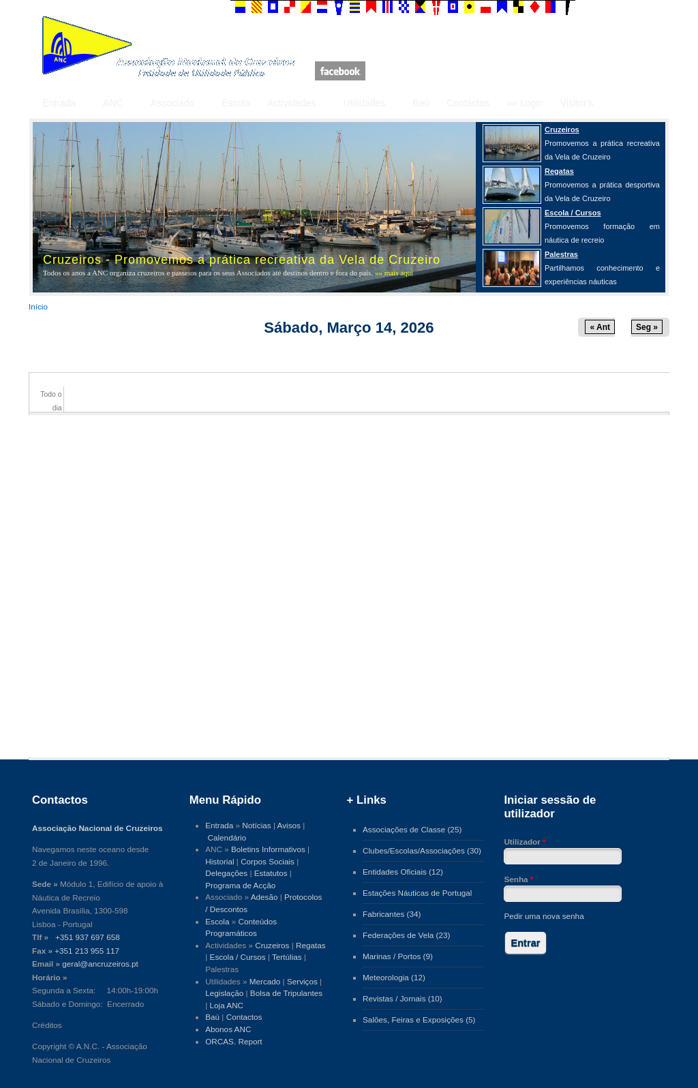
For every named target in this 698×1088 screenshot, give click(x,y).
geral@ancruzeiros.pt (100, 963)
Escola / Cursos (238, 956)
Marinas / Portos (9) (398, 956)
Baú (420, 102)
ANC (113, 102)
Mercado (265, 981)
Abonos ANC (228, 1029)
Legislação (224, 992)
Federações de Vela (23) (406, 935)
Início (38, 306)
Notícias (256, 825)
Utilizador (524, 841)
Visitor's (576, 102)
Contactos (467, 102)
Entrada (59, 102)
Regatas (311, 945)
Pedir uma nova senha (543, 915)
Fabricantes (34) (392, 913)
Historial (219, 861)
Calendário (227, 837)
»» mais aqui (394, 273)
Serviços (302, 981)
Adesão (264, 896)
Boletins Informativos (268, 849)
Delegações (226, 872)
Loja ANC (227, 1005)
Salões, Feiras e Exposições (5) (419, 1019)
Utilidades (364, 102)
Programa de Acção (240, 885)
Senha (518, 879)
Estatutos (271, 872)
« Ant (600, 327)
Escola (236, 102)
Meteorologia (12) (394, 977)
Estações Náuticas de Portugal (417, 892)
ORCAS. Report (233, 1041)
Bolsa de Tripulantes (286, 992)
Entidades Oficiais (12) (403, 871)
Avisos (289, 825)
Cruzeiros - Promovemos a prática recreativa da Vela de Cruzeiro (241, 260)
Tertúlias (287, 956)
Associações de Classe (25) (412, 829)
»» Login (524, 102)
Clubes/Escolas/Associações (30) (422, 850)
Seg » (647, 327)
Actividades (291, 102)
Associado (173, 102)
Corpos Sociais (267, 861)
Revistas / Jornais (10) (402, 998)
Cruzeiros (272, 945)
